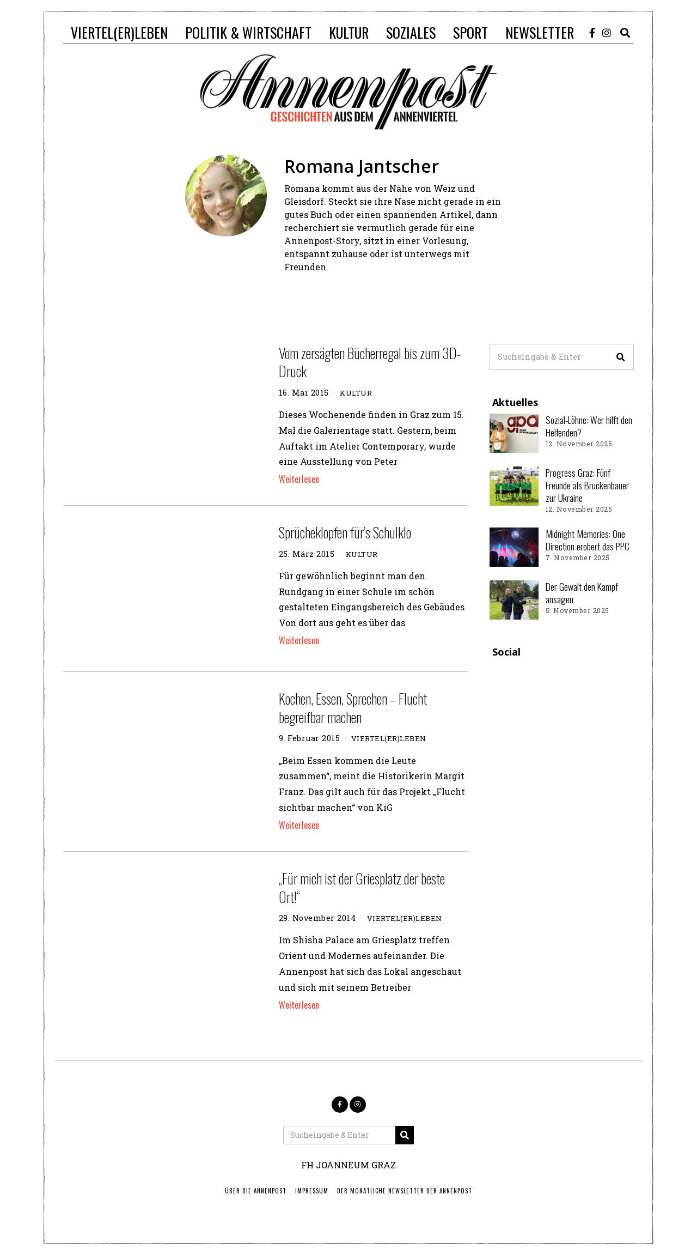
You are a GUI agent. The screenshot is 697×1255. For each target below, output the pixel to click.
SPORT (470, 32)
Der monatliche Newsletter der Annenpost (404, 1190)
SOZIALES (411, 32)
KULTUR (349, 32)
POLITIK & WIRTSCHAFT (248, 32)
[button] (621, 357)
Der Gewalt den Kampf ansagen (582, 592)
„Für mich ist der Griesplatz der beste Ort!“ (362, 887)
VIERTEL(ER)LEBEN (119, 32)
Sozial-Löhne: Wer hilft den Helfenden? (589, 426)
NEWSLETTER (539, 32)
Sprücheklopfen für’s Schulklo (345, 532)
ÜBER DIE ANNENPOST (255, 1190)
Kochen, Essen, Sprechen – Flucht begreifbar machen (353, 707)
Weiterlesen (299, 479)
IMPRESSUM (311, 1190)
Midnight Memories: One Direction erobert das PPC (587, 539)
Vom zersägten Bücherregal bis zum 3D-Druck (370, 362)
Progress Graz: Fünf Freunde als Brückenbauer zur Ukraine (587, 485)
